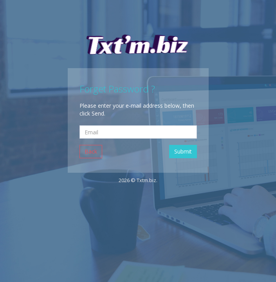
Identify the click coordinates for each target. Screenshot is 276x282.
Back (91, 151)
